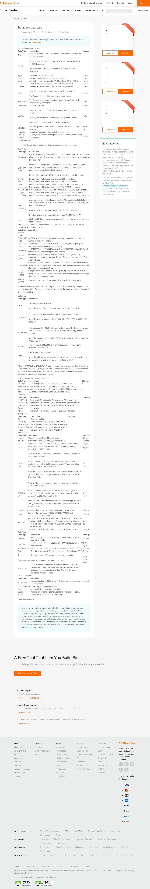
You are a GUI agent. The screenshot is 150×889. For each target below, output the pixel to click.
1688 (82, 870)
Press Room (103, 765)
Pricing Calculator (84, 769)
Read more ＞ (38, 42)
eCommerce (116, 831)
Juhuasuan (54, 870)
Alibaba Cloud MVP (105, 754)
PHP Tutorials (45, 851)
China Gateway (62, 754)
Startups (17, 765)
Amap (118, 870)
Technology (60, 747)
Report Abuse (82, 758)
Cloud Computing (63, 847)
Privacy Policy (47, 866)
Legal (62, 866)
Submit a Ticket (83, 751)
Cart (109, 3)
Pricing (78, 10)
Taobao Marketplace (35, 870)
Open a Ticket (24, 712)
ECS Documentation (62, 839)
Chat (21, 698)
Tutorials (124, 847)
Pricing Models (20, 751)
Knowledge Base (62, 751)
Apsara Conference (22, 769)
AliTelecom (110, 870)
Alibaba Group (20, 870)
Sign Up (143, 3)
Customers (18, 758)
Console (120, 3)
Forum (79, 765)
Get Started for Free (27, 673)
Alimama (89, 870)
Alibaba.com (74, 870)
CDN (66, 831)
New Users (61, 843)
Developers (93, 847)
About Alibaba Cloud (22, 747)
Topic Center (45, 847)
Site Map (101, 773)
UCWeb (124, 870)
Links (88, 866)
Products (53, 10)
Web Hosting (45, 835)
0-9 (132, 855)
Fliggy (96, 870)
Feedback (81, 762)
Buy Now (125, 53)
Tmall (46, 870)
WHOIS (101, 769)
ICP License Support (64, 758)
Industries (79, 847)
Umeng (131, 870)
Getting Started (62, 762)
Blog (58, 765)
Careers (17, 866)
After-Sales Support (85, 754)
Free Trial (38, 747)
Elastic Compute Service (49, 831)
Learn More (110, 53)
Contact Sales (142, 11)
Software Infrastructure (107, 839)
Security (59, 835)
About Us (31, 866)
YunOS (102, 870)
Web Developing (109, 847)
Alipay (30, 873)
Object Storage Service (97, 831)
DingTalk (23, 873)
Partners (17, 762)
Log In (130, 3)
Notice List (75, 866)
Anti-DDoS (78, 831)
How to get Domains (84, 839)
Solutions (66, 10)
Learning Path (45, 843)
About (41, 10)
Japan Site (44, 839)
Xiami (16, 873)
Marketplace (91, 10)
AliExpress (64, 870)
